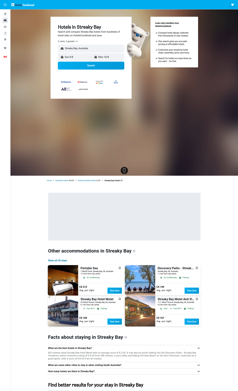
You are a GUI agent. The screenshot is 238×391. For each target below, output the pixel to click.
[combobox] (68, 41)
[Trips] (5, 48)
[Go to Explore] (5, 39)
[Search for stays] (5, 20)
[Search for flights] (5, 14)
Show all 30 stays (57, 260)
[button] (5, 4)
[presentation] (134, 251)
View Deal (114, 290)
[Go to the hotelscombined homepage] (23, 4)
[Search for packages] (5, 33)
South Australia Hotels (87, 180)
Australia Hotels (61, 180)
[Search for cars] (5, 27)
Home (49, 180)
